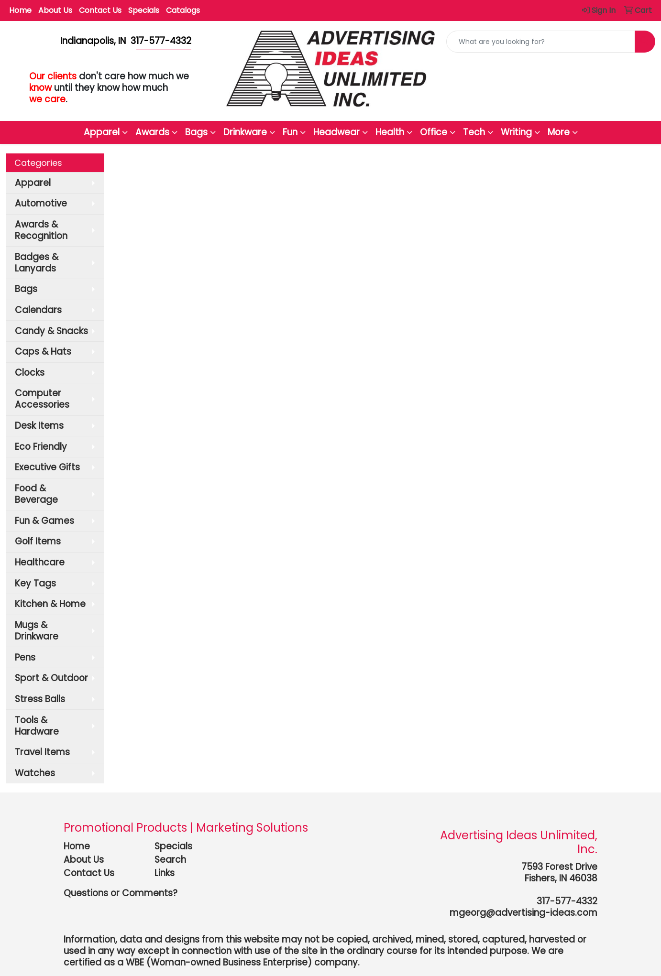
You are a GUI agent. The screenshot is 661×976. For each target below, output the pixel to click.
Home (20, 10)
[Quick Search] (540, 42)
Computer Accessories (42, 399)
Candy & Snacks (51, 331)
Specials (143, 10)
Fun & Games (44, 520)
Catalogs (183, 10)
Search (170, 859)
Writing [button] (516, 132)
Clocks (29, 372)
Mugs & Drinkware (36, 630)
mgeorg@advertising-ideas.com (523, 912)
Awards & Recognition (41, 230)
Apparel (33, 182)
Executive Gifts (47, 467)
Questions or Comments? (120, 893)
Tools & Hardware (37, 726)
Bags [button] (196, 132)
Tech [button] (474, 132)
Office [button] (433, 132)
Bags (26, 288)
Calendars (38, 310)
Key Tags (35, 583)
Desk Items (39, 425)
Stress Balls (40, 699)
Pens (25, 657)
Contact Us (100, 10)
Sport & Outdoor (51, 678)
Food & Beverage (36, 494)
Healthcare (40, 562)
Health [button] (389, 132)
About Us (55, 10)
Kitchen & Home (50, 603)
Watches (35, 773)
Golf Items (38, 541)
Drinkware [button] (245, 132)
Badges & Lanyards (36, 262)
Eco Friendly (41, 446)
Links (164, 873)
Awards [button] (152, 132)
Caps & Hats (43, 351)
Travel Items (42, 752)
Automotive (41, 203)
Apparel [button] (102, 132)
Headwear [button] (336, 132)
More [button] (559, 132)
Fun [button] (290, 132)
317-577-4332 (567, 901)
